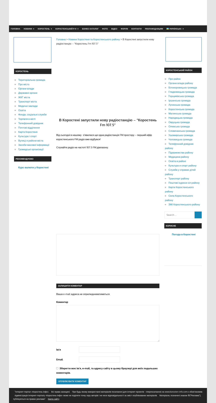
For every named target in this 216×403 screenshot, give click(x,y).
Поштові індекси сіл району (184, 182)
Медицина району (178, 156)
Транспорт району (178, 178)
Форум (124, 29)
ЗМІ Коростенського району (184, 204)
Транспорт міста (27, 101)
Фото (105, 29)
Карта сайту (53, 399)
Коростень (44, 29)
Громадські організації (30, 149)
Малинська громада (179, 113)
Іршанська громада (179, 100)
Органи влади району (180, 83)
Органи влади (26, 88)
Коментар (62, 302)
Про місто (23, 84)
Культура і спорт (27, 136)
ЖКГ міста (24, 97)
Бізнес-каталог (90, 29)
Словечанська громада (181, 130)
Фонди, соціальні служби (32, 114)
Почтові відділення (29, 127)
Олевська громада (179, 126)
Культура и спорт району (182, 165)
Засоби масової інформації (33, 144)
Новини (28, 29)
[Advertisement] (148, 12)
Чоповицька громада (180, 139)
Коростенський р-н (65, 29)
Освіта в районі (177, 161)
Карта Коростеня (27, 131)
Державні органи (27, 92)
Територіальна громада (31, 79)
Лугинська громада (179, 104)
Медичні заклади (28, 105)
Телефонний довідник (30, 123)
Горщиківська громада (181, 96)
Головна (15, 29)
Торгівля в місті (26, 118)
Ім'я (58, 349)
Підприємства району (180, 152)
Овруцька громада (179, 122)
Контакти (136, 29)
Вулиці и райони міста (30, 140)
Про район (174, 78)
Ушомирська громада (180, 135)
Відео (114, 29)
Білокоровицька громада (182, 87)
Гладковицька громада (181, 91)
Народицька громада (180, 117)
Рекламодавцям (154, 29)
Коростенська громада (181, 109)
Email (59, 359)
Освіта (22, 110)
